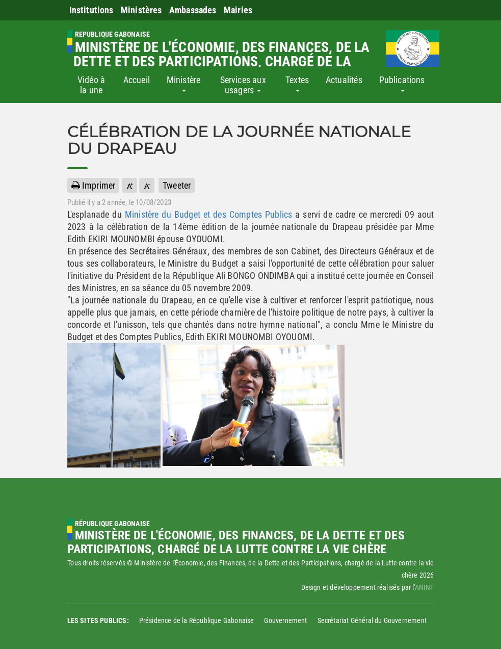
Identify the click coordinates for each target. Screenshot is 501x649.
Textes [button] (297, 83)
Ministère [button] (184, 83)
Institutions (91, 10)
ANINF (424, 587)
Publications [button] (402, 83)
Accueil (136, 79)
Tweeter (177, 185)
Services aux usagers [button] (243, 84)
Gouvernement (285, 620)
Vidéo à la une (91, 84)
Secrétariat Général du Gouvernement (372, 620)
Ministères (141, 10)
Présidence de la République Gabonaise (196, 620)
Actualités (344, 79)
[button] (129, 185)
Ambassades (193, 10)
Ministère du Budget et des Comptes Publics (208, 214)
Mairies (238, 10)
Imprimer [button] (93, 185)
